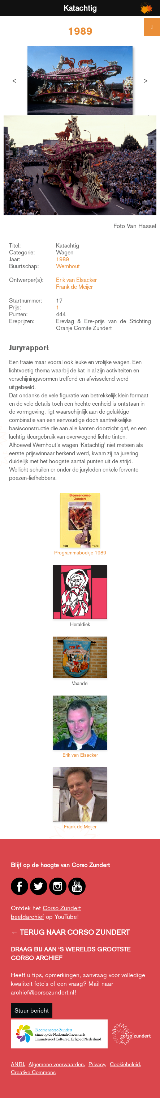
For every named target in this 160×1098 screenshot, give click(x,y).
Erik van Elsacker (76, 279)
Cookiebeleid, (125, 1064)
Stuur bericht (31, 1010)
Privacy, (97, 1064)
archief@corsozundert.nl (42, 992)
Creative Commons (33, 1072)
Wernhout (68, 266)
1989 (62, 259)
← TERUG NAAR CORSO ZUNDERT (70, 932)
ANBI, (18, 1064)
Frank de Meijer (74, 286)
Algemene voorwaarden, (57, 1064)
